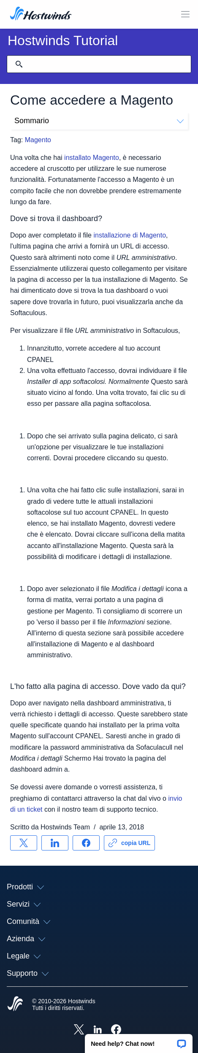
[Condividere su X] (23, 842)
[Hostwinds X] (79, 1030)
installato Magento (91, 157)
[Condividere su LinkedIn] (54, 842)
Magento (38, 139)
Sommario (99, 120)
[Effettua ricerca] (19, 64)
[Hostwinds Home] (15, 1004)
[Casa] (40, 14)
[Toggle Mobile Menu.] (185, 14)
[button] (138, 1041)
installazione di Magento (129, 235)
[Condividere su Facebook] (86, 842)
